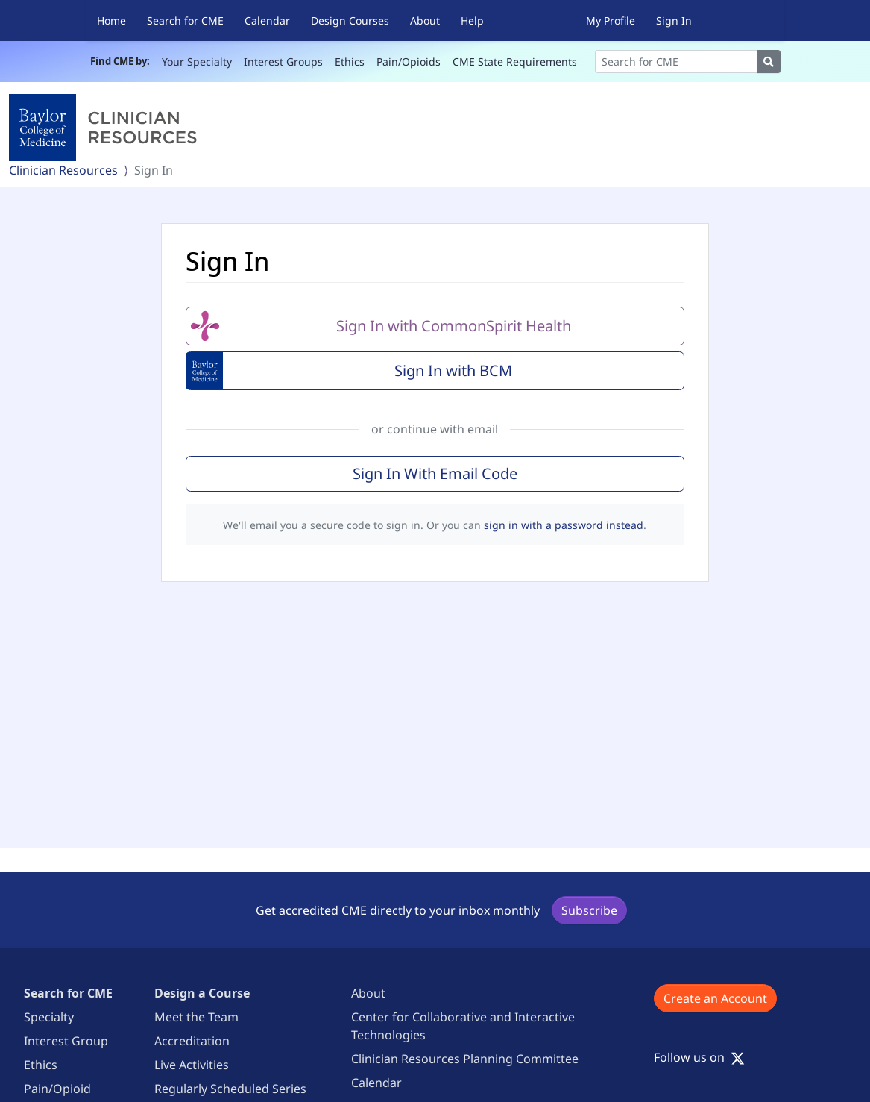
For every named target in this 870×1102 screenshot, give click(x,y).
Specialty (49, 1017)
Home (111, 20)
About (425, 20)
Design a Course (202, 993)
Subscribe (589, 910)
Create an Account (715, 998)
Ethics (350, 61)
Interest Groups (283, 61)
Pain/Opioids (408, 61)
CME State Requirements (515, 61)
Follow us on (699, 1057)
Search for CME (185, 20)
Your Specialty (197, 61)
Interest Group (66, 1041)
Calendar (267, 20)
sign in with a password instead (563, 525)
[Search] (676, 61)
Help (472, 20)
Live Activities (191, 1064)
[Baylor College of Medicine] (106, 127)
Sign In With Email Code (435, 473)
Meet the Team (196, 1017)
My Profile (610, 20)
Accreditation (192, 1041)
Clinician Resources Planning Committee (465, 1059)
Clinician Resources (63, 170)
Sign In (674, 20)
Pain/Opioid (57, 1088)
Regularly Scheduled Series (230, 1088)
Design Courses (350, 20)
